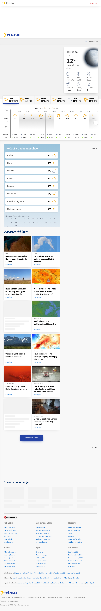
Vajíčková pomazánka (75, 542)
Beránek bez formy (9, 567)
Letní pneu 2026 (73, 552)
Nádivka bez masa (74, 530)
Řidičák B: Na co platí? (75, 561)
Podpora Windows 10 (73, 573)
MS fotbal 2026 (41, 564)
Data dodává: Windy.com (56, 597)
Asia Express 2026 (60, 573)
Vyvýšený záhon (75, 578)
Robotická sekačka (33, 578)
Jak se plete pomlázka (43, 530)
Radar (68, 597)
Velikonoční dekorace (42, 533)
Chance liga (39, 552)
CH (41, 218)
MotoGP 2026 (40, 567)
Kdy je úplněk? (8, 539)
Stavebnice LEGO (34, 583)
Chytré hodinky (80, 583)
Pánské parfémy (91, 583)
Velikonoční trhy (39, 573)
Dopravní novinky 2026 (75, 558)
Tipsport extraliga (41, 555)
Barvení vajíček (40, 527)
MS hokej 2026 (40, 558)
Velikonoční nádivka (74, 527)
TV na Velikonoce (41, 542)
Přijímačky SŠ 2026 (10, 530)
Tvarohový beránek (9, 555)
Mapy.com (17, 573)
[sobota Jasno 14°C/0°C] (90, 100)
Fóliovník (66, 578)
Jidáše (70, 533)
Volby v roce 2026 (9, 527)
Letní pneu (55, 583)
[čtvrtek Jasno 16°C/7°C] (58, 100)
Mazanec (71, 536)
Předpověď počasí (27, 573)
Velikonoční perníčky (74, 539)
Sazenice (15, 578)
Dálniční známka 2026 (75, 555)
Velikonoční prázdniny (43, 539)
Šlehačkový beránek (10, 564)
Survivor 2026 (49, 573)
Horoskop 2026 (8, 542)
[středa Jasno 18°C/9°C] (42, 100)
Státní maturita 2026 (10, 533)
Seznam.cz (93, 3)
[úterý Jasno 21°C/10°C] (27, 100)
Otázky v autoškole (74, 564)
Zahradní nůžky (45, 578)
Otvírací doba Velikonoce (44, 536)
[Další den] (96, 123)
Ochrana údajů (40, 597)
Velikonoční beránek (10, 552)
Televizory (72, 583)
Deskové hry (64, 583)
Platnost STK (72, 567)
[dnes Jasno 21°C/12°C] (11, 100)
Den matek (7, 536)
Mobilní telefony (23, 583)
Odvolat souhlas (78, 597)
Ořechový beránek (9, 561)
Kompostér (53, 578)
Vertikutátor (22, 578)
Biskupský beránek (9, 558)
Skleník (60, 578)
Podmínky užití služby (25, 597)
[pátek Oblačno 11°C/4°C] (74, 100)
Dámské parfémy (46, 583)
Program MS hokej (42, 561)
